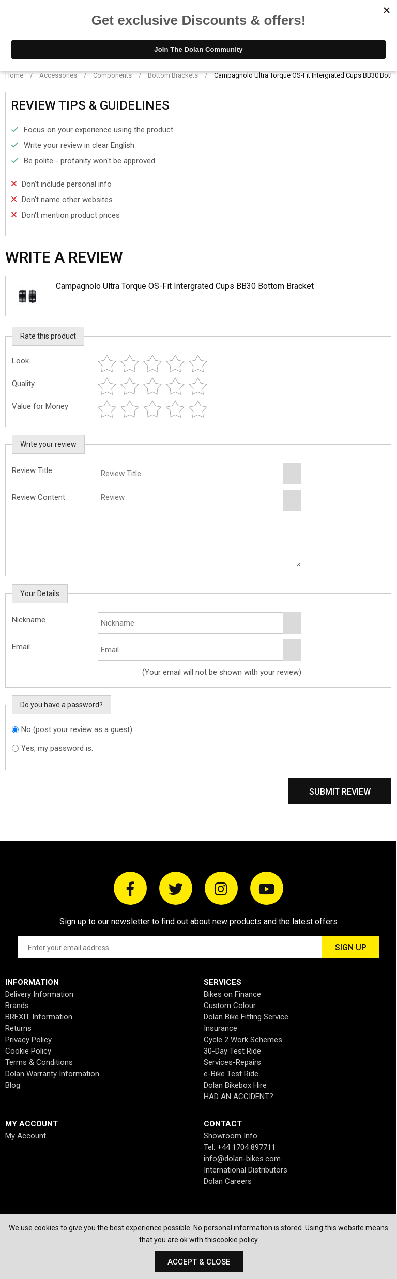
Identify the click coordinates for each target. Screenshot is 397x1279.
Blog (12, 1085)
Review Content (38, 497)
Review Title (32, 470)
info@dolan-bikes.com (242, 1158)
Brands (17, 1005)
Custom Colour (230, 1005)
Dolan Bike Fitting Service (246, 1017)
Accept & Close (198, 1262)
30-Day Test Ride (232, 1051)
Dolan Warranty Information (52, 1073)
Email (21, 646)
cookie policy (237, 1240)
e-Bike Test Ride (231, 1073)
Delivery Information (39, 994)
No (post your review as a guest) (76, 729)
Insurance (220, 1028)
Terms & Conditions (39, 1062)
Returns (18, 1028)
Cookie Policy (28, 1051)
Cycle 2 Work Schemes (243, 1039)
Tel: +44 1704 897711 (240, 1147)
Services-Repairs (232, 1062)
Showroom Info (230, 1135)
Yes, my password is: (57, 748)
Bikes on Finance (232, 994)
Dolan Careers (228, 1181)
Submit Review (340, 792)
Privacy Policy (28, 1039)
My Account (25, 1135)
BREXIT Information (38, 1017)
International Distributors (245, 1170)
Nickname (28, 620)
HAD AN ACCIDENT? (238, 1096)
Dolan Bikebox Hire (235, 1085)
